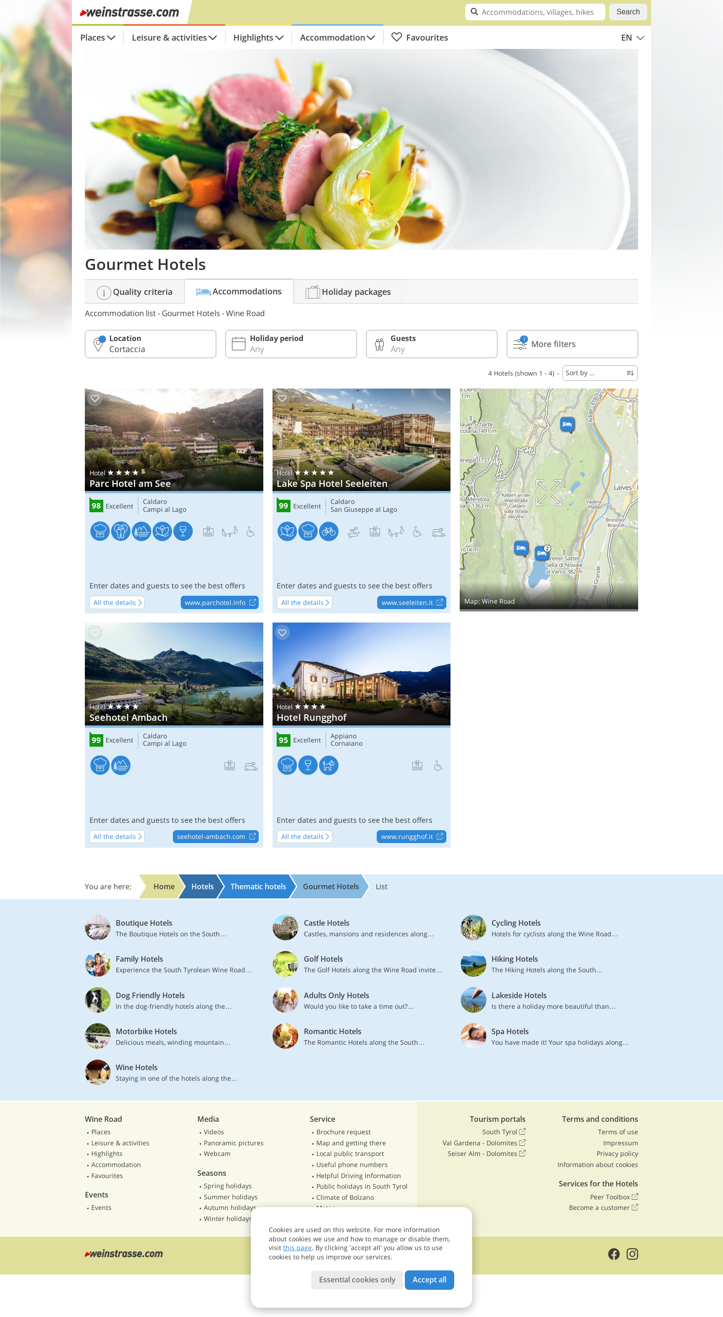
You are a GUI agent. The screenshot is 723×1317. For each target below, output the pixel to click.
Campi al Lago (164, 510)
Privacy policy (617, 1153)
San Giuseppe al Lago (364, 510)
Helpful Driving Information (358, 1175)
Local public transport (350, 1153)
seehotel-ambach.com (217, 837)
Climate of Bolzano (345, 1197)
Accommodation (332, 37)
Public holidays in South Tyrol (362, 1186)
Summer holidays (231, 1196)
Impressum (620, 1142)
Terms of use (618, 1131)
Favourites (419, 37)
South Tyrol (504, 1132)
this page (297, 1247)
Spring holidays (228, 1185)
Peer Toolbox (614, 1197)
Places (92, 37)
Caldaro (155, 502)
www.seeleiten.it (414, 602)
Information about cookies (597, 1164)
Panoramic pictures (234, 1142)
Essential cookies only (357, 1280)
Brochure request (343, 1131)
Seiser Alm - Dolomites (487, 1153)
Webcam (217, 1153)
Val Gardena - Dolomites (484, 1143)
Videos (214, 1131)
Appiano (343, 736)
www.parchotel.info (221, 602)
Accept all (429, 1280)
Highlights (253, 37)
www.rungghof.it (413, 837)
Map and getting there (351, 1142)
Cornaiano (346, 744)
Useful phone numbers (352, 1164)
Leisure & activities (169, 37)
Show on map (549, 500)
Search (628, 12)
